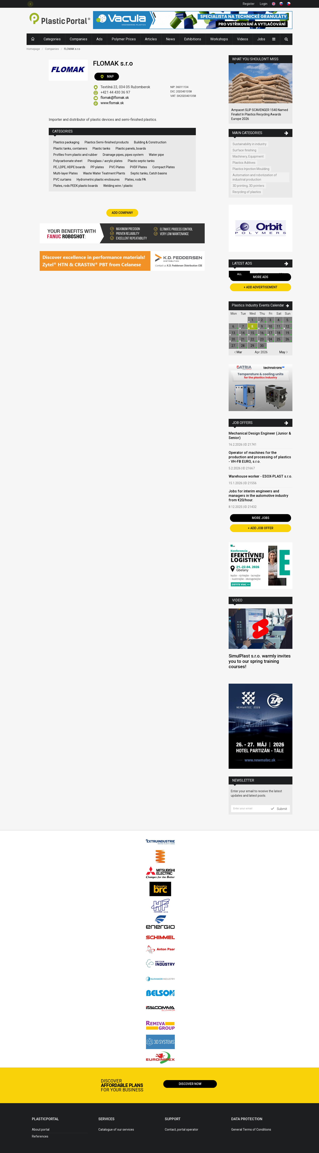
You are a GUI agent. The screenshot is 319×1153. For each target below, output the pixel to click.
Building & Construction (150, 142)
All (239, 274)
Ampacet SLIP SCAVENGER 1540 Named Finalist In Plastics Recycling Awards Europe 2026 (259, 114)
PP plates (97, 167)
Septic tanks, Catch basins (148, 173)
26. (288, 339)
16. (262, 333)
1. (252, 320)
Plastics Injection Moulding (251, 169)
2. (262, 320)
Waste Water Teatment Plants (104, 173)
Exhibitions (192, 39)
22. (253, 339)
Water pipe (156, 154)
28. (243, 345)
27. (233, 345)
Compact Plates (163, 167)
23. (262, 339)
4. (279, 320)
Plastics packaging (66, 142)
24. (270, 339)
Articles (151, 39)
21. (243, 339)
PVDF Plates (138, 167)
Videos (242, 39)
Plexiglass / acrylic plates (105, 161)
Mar (238, 352)
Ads (99, 39)
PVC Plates (117, 167)
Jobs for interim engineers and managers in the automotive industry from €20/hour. (258, 495)
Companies (78, 39)
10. (270, 326)
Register (249, 4)
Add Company (122, 213)
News (170, 39)
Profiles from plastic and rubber (75, 154)
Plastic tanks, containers (70, 148)
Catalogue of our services (116, 1129)
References (40, 1136)
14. (243, 333)
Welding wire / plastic (118, 185)
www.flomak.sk (112, 103)
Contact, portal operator (181, 1129)
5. (287, 320)
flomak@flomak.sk (115, 98)
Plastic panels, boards (131, 148)
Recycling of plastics (247, 192)
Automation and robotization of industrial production (255, 177)
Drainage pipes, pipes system (123, 154)
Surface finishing (244, 150)
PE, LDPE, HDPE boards (69, 167)
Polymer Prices (124, 39)
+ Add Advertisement (260, 287)
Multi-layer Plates (65, 173)
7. (243, 326)
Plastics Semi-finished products (107, 142)
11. (279, 326)
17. (270, 333)
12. (288, 326)
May (283, 352)
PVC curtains (62, 179)
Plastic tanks (101, 148)
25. (279, 339)
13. (233, 333)
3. (270, 320)
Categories (52, 39)
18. (279, 333)
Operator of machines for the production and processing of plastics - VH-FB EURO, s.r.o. (260, 457)
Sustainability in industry (249, 144)
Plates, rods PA (135, 179)
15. (253, 333)
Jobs (261, 39)
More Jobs (260, 518)
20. (233, 339)
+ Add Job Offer (260, 528)
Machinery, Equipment (248, 156)
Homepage (33, 49)
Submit (279, 808)
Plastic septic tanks (141, 161)
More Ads (260, 277)
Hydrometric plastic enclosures (98, 179)
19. (288, 333)
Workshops (219, 39)
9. (262, 326)
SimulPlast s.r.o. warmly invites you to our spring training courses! (260, 661)
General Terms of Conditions (251, 1129)
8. (252, 326)
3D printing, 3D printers (248, 185)
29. (253, 345)
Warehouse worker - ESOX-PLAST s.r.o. (260, 476)
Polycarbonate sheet (67, 161)
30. (262, 345)
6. (233, 326)
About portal (40, 1129)
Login (263, 4)
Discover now (190, 1084)
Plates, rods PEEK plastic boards (75, 185)
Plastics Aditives (244, 162)
